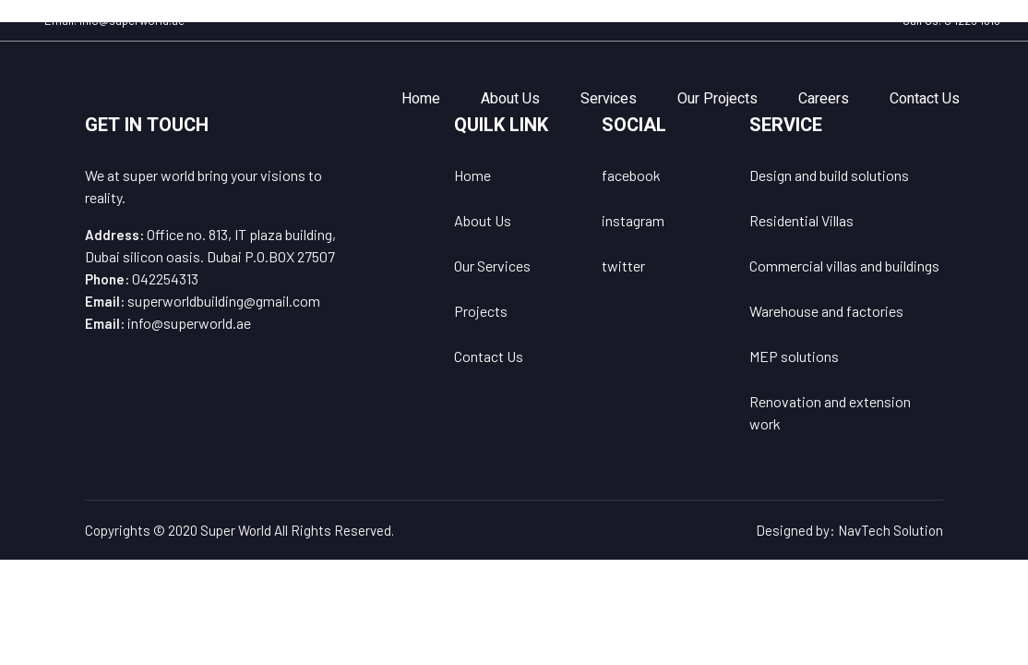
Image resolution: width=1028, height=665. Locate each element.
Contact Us (925, 99)
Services (608, 99)
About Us (510, 99)
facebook (631, 175)
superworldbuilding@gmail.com (223, 300)
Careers (823, 99)
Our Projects (717, 99)
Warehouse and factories (826, 311)
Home (420, 99)
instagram (633, 220)
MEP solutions (794, 356)
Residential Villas (801, 220)
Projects (481, 311)
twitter (623, 265)
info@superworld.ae (132, 20)
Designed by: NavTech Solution (849, 530)
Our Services (492, 265)
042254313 (972, 20)
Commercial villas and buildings (844, 265)
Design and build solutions (829, 175)
